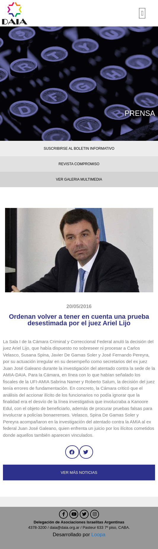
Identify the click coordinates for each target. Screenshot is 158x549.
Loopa (98, 534)
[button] (142, 13)
